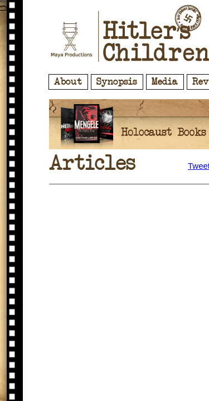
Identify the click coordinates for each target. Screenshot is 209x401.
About (68, 82)
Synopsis (116, 82)
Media (165, 82)
